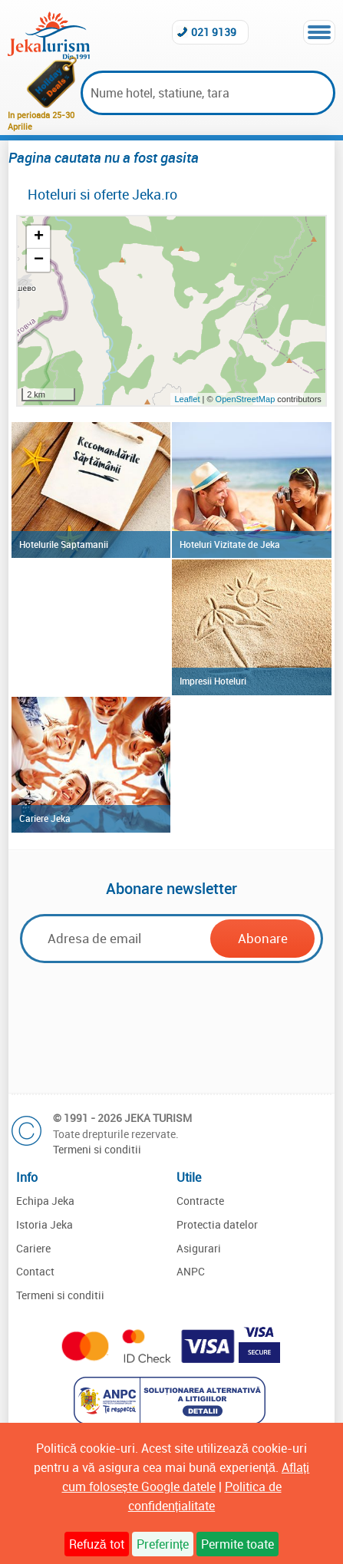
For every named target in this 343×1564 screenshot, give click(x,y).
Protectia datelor (217, 1224)
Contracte (200, 1200)
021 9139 (213, 31)
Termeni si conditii (97, 1149)
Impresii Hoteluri (213, 681)
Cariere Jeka (45, 818)
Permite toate (237, 1544)
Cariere (33, 1248)
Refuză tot (96, 1544)
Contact (35, 1271)
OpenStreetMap (247, 399)
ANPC (190, 1271)
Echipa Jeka (45, 1200)
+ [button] (39, 237)
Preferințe (163, 1544)
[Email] (117, 938)
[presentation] (171, 1026)
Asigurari (198, 1248)
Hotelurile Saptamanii (63, 544)
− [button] (39, 260)
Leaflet (187, 399)
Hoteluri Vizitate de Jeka (230, 544)
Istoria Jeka (44, 1224)
